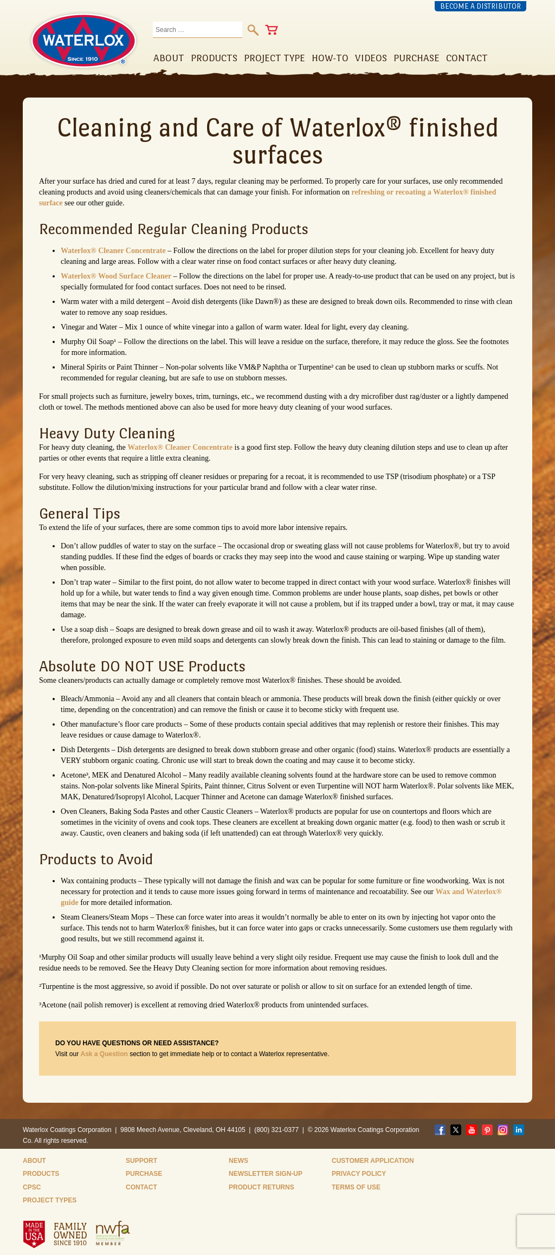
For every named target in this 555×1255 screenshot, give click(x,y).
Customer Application (373, 1161)
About (34, 1161)
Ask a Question (103, 1054)
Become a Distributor (480, 6)
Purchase (144, 1174)
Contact (141, 1187)
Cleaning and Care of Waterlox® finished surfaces (278, 141)
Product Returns (261, 1187)
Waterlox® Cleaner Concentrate (113, 251)
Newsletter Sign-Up (265, 1174)
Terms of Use (356, 1187)
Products (41, 1174)
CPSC (32, 1187)
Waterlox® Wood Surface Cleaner (116, 276)
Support (141, 1161)
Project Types (49, 1200)
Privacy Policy (359, 1174)
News (238, 1161)
